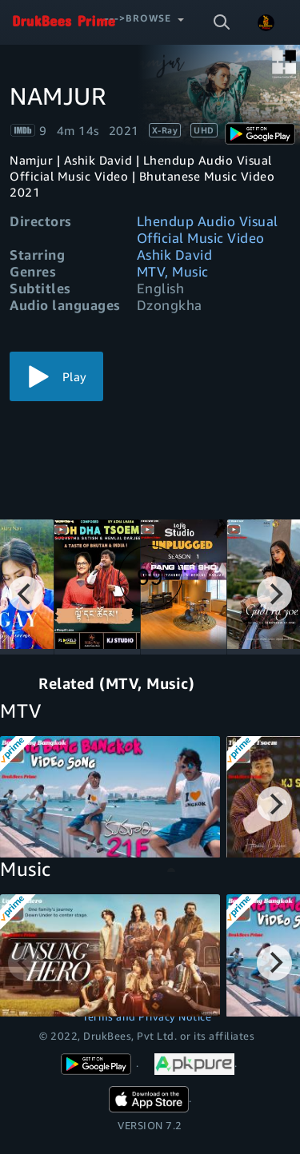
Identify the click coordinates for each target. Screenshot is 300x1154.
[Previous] (25, 593)
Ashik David (175, 254)
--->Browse (138, 18)
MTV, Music (173, 271)
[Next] (274, 593)
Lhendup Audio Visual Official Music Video (207, 229)
